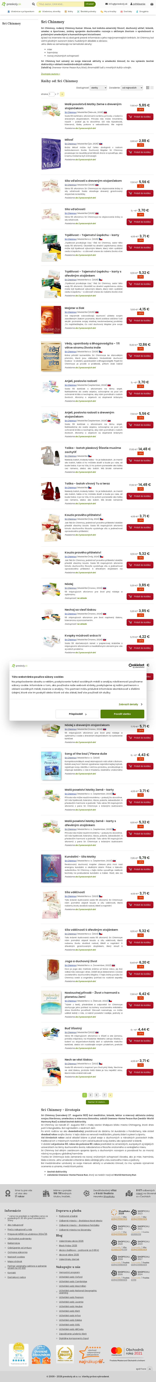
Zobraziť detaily (128, 704)
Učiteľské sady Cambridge (73, 1281)
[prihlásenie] (137, 3)
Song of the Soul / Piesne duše (86, 754)
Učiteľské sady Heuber (71, 1306)
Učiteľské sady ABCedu (71, 1329)
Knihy (69, 11)
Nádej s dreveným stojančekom (87, 725)
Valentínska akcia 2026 (71, 1241)
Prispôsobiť (77, 714)
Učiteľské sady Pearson (71, 1297)
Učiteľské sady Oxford (70, 1276)
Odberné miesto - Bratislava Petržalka (79, 1225)
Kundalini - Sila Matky (80, 856)
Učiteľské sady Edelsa (70, 1320)
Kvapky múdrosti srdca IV (83, 635)
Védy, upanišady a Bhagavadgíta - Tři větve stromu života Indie (92, 345)
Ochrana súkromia (17, 1252)
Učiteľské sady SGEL (69, 1324)
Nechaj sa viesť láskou (80, 610)
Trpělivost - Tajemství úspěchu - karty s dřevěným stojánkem (93, 273)
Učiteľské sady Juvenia (71, 1301)
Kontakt (12, 1272)
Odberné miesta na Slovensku (75, 1229)
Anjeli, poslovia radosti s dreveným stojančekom (89, 414)
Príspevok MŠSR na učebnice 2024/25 (27, 1234)
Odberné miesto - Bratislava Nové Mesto (80, 1220)
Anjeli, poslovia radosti (81, 381)
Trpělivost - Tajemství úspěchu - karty (92, 235)
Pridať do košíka (142, 116)
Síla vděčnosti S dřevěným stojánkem (91, 930)
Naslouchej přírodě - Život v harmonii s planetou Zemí (92, 995)
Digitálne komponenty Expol (74, 1338)
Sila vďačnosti (75, 209)
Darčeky (126, 11)
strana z (49, 94)
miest (139, 1193)
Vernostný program (69, 1272)
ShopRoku (109, 1196)
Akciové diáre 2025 (69, 1254)
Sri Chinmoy (70, 112)
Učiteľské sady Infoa (70, 1315)
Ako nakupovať (15, 1224)
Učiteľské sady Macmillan (72, 1286)
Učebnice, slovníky (50, 11)
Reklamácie (14, 1243)
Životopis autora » (50, 73)
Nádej (69, 584)
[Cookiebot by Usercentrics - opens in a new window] (131, 666)
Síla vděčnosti (75, 892)
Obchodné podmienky (20, 1238)
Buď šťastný (73, 1028)
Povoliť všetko (122, 714)
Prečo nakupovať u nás (20, 1229)
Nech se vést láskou (78, 1059)
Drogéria (142, 11)
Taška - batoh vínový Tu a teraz (87, 483)
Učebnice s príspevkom (21, 11)
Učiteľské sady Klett (69, 1311)
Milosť (69, 140)
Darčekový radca (17, 1277)
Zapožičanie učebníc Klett (73, 1333)
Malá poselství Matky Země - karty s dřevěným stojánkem (90, 823)
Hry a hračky (108, 11)
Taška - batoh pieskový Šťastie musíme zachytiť (93, 450)
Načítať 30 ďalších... (97, 1102)
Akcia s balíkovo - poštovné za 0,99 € (79, 1250)
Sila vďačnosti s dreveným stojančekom (93, 181)
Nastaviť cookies (16, 1256)
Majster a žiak (74, 308)
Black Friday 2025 (68, 1245)
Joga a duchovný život (81, 961)
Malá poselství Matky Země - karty (89, 790)
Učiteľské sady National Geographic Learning (78, 1291)
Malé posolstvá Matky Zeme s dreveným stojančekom (93, 106)
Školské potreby (86, 11)
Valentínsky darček (69, 1259)
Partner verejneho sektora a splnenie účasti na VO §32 (27, 1267)
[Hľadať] (90, 4)
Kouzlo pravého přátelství (83, 515)
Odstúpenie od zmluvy (20, 1247)
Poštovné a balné (68, 1216)
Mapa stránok (15, 1261)
